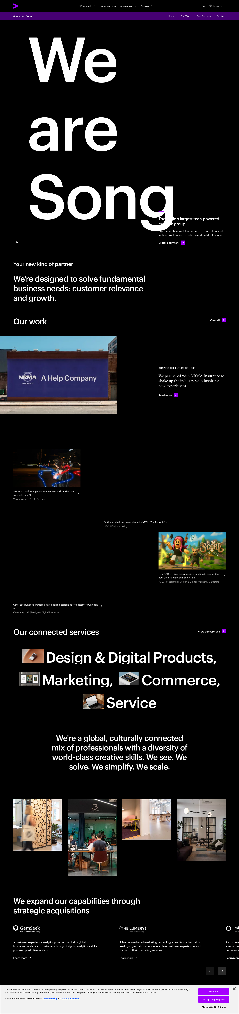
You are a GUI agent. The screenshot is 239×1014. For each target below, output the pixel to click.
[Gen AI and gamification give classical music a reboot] (192, 558)
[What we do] (88, 6)
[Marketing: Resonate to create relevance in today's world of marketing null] (66, 679)
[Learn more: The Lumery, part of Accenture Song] (129, 958)
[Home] (171, 16)
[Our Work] (186, 16)
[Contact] (221, 16)
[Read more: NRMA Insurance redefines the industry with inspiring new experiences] (168, 395)
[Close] (234, 988)
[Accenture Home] (23, 6)
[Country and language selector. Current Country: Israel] (216, 6)
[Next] (222, 971)
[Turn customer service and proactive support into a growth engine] (46, 475)
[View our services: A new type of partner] (212, 631)
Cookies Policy (50, 998)
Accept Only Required (214, 999)
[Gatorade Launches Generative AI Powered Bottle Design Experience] (58, 606)
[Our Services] (204, 16)
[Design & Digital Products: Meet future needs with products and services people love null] (119, 656)
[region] (119, 999)
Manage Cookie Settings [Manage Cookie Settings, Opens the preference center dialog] (214, 1007)
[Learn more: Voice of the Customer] (22, 958)
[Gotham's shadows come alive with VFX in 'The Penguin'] (136, 521)
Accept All (214, 992)
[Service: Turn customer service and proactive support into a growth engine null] (119, 701)
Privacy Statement (71, 998)
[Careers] (147, 6)
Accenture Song (22, 16)
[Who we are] (128, 6)
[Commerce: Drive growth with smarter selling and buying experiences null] (169, 679)
